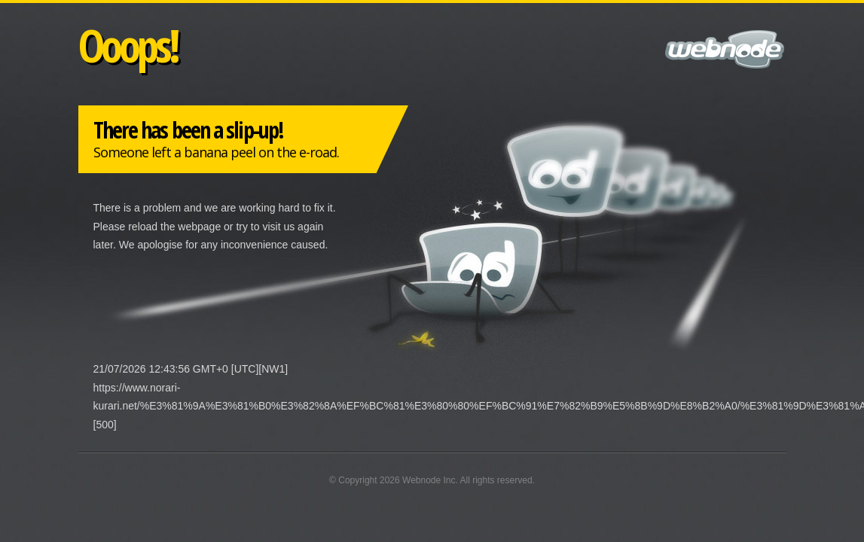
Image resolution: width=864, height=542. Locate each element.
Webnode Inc (429, 480)
